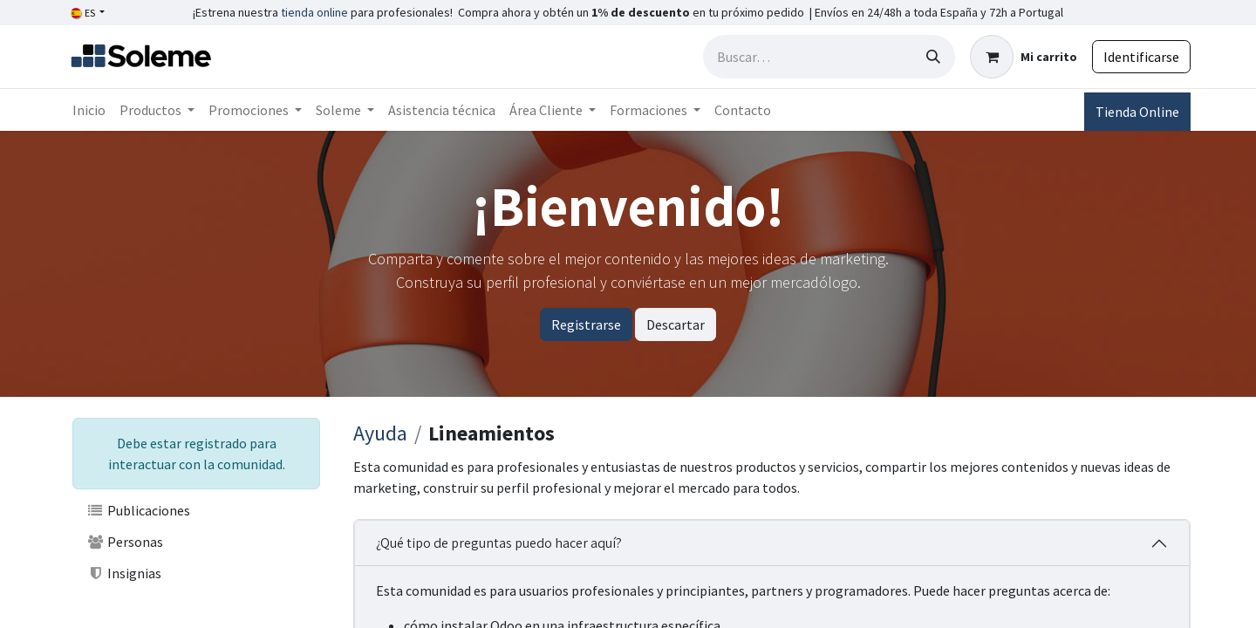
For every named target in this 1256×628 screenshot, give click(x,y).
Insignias (123, 573)
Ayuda (380, 433)
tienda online (314, 12)
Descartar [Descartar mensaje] (675, 324)
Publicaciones (138, 510)
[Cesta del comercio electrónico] (1024, 57)
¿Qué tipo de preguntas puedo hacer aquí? (499, 543)
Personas (124, 541)
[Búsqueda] (933, 56)
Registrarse (586, 324)
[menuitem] (89, 109)
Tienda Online (1137, 111)
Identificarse (1141, 56)
